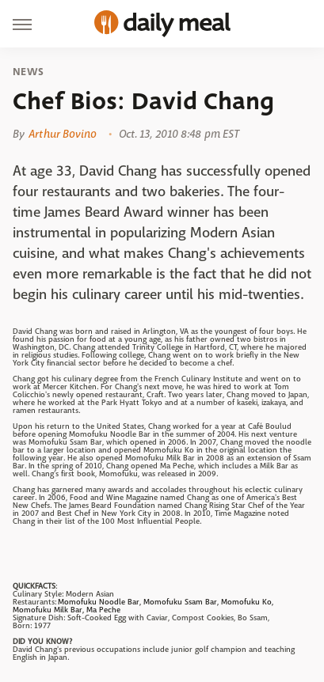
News (28, 72)
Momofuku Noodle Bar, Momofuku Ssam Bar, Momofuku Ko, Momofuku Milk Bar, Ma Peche (143, 606)
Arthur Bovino (63, 134)
